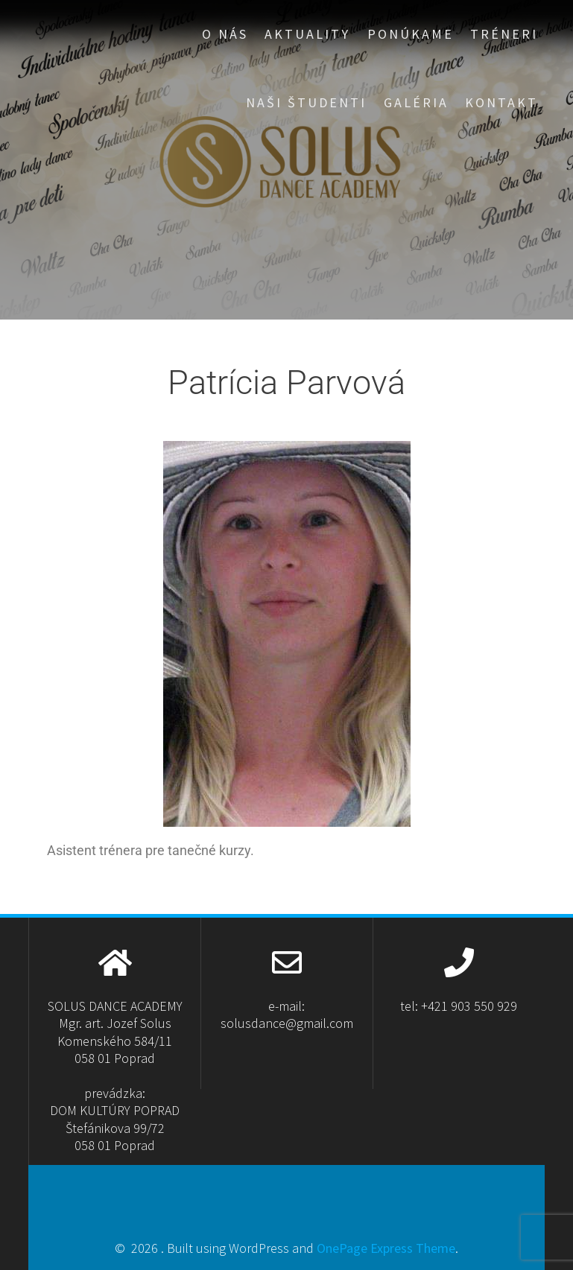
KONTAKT (501, 102)
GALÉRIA (416, 102)
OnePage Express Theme (386, 1248)
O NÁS (225, 33)
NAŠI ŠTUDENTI (306, 102)
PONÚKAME (410, 33)
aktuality (307, 33)
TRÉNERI (504, 33)
